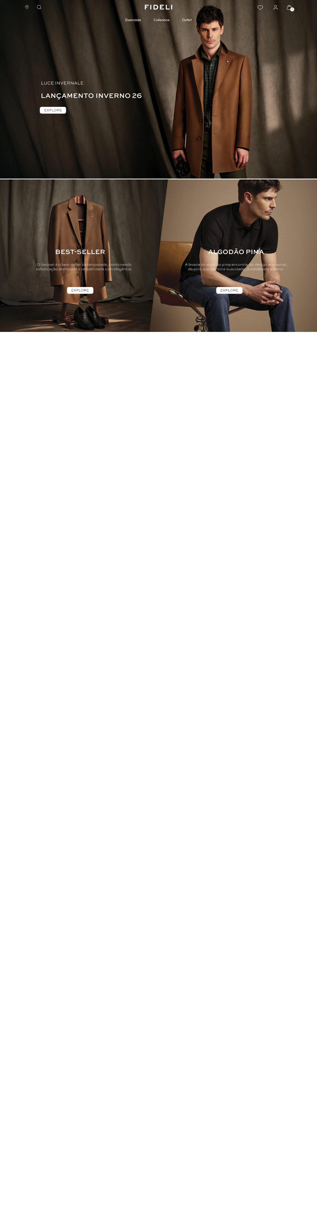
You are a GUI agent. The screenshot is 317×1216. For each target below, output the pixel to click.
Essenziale (133, 20)
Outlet (187, 20)
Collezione (162, 20)
